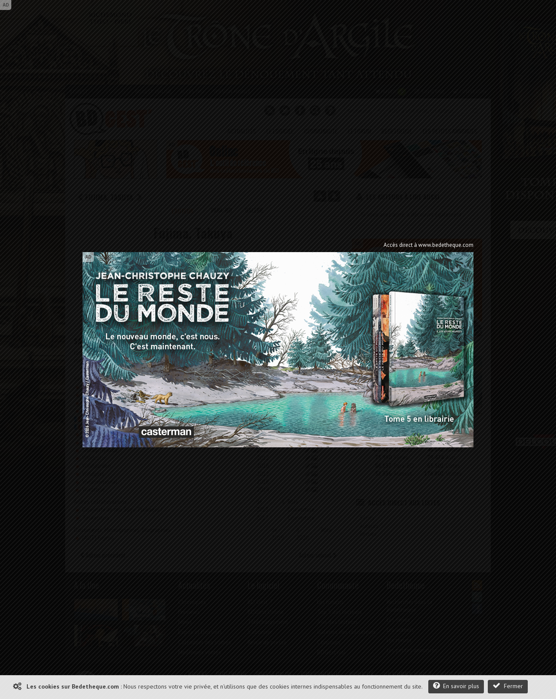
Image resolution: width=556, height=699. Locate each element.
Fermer (508, 686)
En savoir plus (456, 686)
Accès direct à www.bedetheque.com (428, 245)
